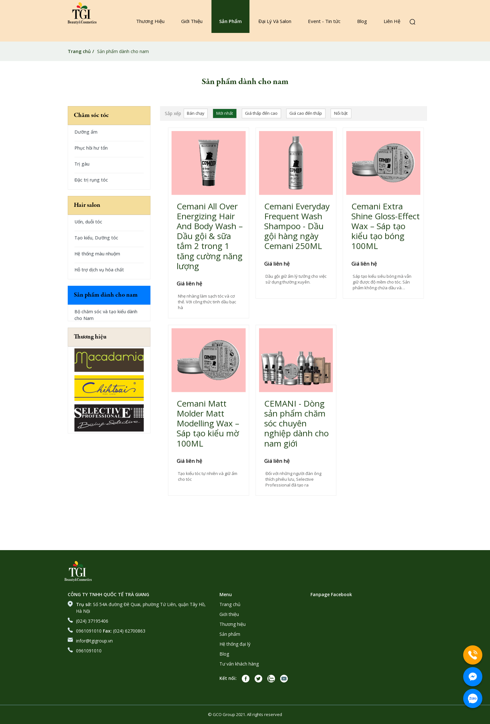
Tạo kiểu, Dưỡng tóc (96, 238)
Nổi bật (341, 113)
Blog (362, 21)
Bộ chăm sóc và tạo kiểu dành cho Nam (105, 314)
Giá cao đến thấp (305, 113)
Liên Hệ (392, 21)
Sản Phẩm (230, 21)
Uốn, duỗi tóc (88, 222)
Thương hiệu (90, 337)
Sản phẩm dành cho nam (106, 295)
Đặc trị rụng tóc (91, 180)
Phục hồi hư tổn (91, 148)
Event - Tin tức (324, 21)
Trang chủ (79, 51)
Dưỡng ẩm (85, 132)
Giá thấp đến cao (261, 113)
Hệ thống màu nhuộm (97, 254)
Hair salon (87, 205)
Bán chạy (195, 113)
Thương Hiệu (150, 21)
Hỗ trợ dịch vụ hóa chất (99, 270)
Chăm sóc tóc (91, 115)
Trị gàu (81, 164)
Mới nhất (224, 113)
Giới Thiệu (192, 21)
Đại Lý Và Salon (274, 21)
